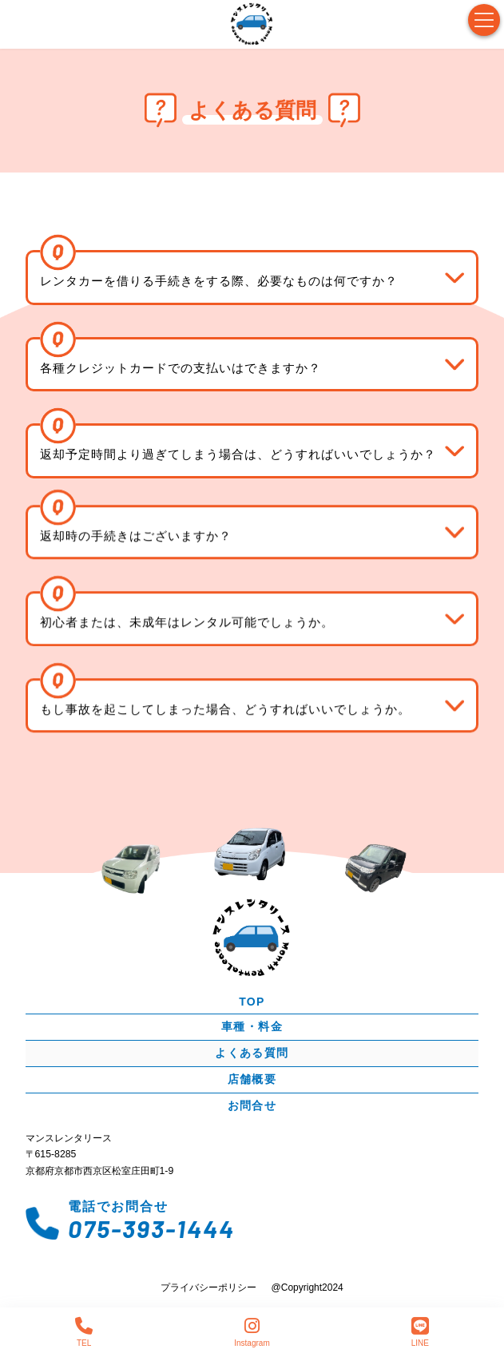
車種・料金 (252, 1025)
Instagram (251, 1332)
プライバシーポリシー (208, 1287)
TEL (84, 1332)
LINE (420, 1332)
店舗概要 (252, 1078)
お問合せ (252, 1104)
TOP (252, 1000)
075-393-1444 (151, 1227)
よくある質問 (251, 1052)
